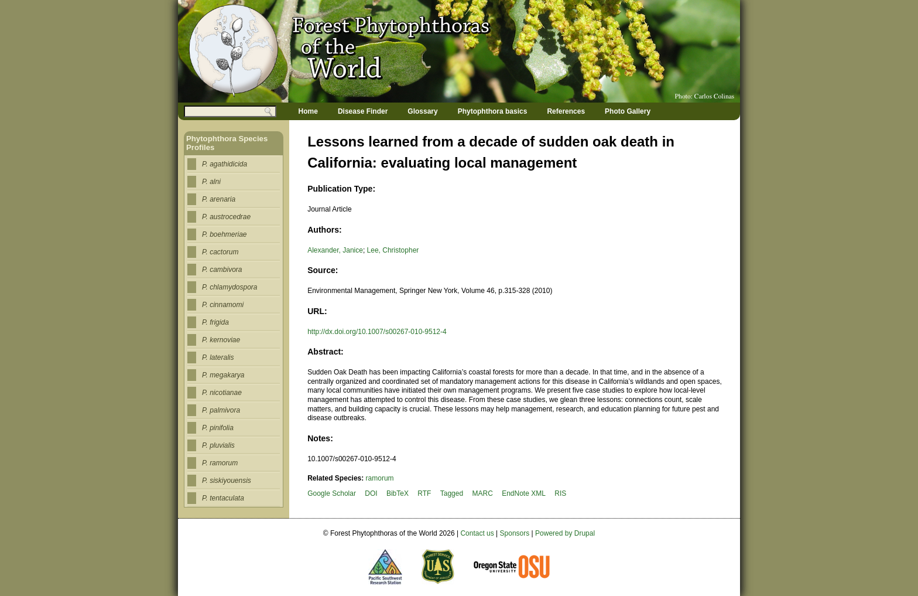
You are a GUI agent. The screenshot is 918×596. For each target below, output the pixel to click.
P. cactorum (220, 252)
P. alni (211, 182)
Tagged (451, 493)
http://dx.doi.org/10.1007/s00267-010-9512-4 (377, 332)
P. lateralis (218, 357)
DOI (371, 493)
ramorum (380, 478)
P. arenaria (218, 199)
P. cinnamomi (223, 305)
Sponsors (515, 533)
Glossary (422, 111)
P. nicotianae (222, 393)
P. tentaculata (223, 498)
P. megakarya (223, 375)
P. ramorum (220, 463)
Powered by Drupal (565, 533)
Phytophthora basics (492, 111)
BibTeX (397, 493)
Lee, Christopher (393, 250)
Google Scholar (331, 493)
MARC (482, 493)
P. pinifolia (218, 428)
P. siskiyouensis (226, 480)
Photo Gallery (627, 111)
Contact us (477, 533)
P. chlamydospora (230, 287)
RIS (560, 493)
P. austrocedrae (226, 217)
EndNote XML (524, 493)
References (566, 111)
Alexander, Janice (335, 250)
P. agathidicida (224, 164)
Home (308, 111)
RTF (424, 493)
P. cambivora (222, 269)
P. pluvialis (218, 445)
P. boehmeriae (224, 234)
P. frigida (215, 322)
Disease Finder (363, 111)
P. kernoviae (221, 340)
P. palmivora (221, 410)
